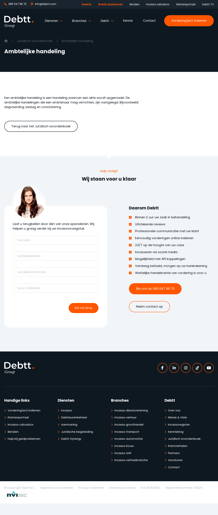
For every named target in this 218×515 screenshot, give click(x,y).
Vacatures (176, 471)
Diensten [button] (52, 21)
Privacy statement (91, 499)
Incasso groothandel (130, 433)
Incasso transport (128, 440)
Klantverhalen (178, 456)
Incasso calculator (157, 4)
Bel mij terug (82, 314)
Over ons (175, 417)
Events (86, 4)
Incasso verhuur (127, 425)
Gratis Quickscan (110, 4)
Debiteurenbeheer (75, 425)
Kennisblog (176, 440)
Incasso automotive (130, 448)
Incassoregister (180, 433)
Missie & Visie (178, 425)
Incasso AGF (124, 463)
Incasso (67, 417)
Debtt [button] (105, 21)
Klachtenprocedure (122, 499)
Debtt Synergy (72, 448)
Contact (149, 20)
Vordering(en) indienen (189, 20)
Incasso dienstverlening (133, 417)
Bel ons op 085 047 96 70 (155, 288)
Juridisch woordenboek (35, 41)
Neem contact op (149, 306)
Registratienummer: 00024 (184, 499)
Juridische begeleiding (78, 440)
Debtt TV (208, 4)
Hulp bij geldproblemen (25, 448)
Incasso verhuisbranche (133, 471)
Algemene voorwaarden (56, 499)
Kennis (128, 20)
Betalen (134, 4)
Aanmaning (70, 433)
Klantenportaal (185, 4)
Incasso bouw (125, 456)
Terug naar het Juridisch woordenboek (41, 126)
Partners (174, 463)
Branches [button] (79, 21)
